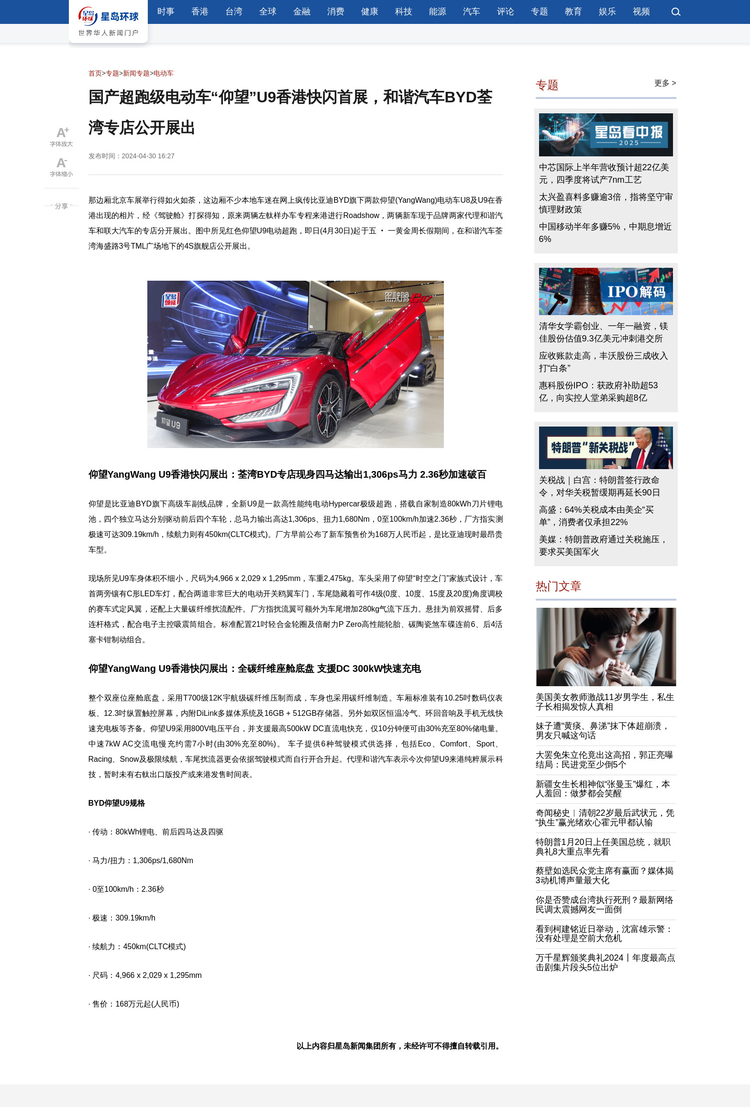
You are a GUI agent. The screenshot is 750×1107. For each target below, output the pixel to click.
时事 (166, 11)
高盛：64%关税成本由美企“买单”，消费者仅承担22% (596, 516)
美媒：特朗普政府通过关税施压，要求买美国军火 (603, 546)
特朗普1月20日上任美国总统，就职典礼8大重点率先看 (603, 846)
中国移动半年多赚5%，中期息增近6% (605, 233)
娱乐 (607, 11)
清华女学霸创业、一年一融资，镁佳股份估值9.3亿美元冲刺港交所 (603, 332)
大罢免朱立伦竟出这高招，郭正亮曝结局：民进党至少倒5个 (604, 759)
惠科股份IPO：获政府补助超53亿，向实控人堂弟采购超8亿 (598, 392)
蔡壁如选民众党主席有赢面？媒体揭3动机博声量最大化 (604, 875)
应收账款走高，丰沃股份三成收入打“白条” (603, 362)
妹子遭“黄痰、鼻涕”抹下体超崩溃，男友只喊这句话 (603, 730)
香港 (200, 11)
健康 (369, 11)
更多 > (665, 83)
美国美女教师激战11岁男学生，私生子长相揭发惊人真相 (605, 702)
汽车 (471, 11)
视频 (641, 11)
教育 (573, 11)
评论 (505, 11)
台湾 (234, 11)
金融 (301, 11)
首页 (95, 73)
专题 (539, 11)
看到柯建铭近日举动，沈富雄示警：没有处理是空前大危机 (604, 933)
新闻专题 (136, 73)
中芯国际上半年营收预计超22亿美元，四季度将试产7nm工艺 (604, 174)
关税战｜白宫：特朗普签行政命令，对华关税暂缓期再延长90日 (600, 486)
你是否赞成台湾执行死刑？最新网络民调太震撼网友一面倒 (604, 904)
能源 (437, 11)
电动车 (164, 73)
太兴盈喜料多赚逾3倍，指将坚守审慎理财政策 (606, 203)
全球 (267, 11)
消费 (335, 11)
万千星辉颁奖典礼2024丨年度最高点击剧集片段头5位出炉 (605, 962)
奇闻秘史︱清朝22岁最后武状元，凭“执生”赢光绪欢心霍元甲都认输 (605, 817)
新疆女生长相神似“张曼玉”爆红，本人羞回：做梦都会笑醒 (603, 789)
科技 (403, 11)
